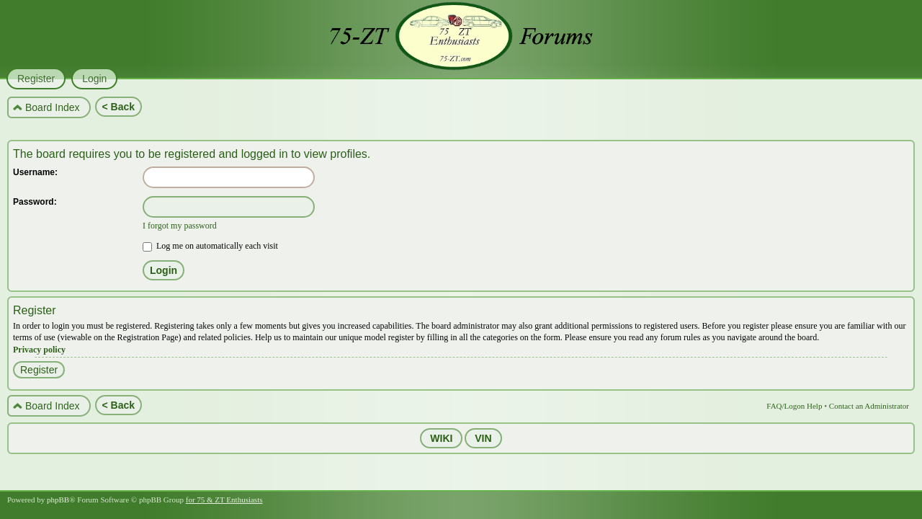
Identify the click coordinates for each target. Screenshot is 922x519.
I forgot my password (180, 226)
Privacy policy (39, 350)
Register (39, 370)
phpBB (58, 499)
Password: (35, 202)
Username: (35, 172)
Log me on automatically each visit (210, 246)
